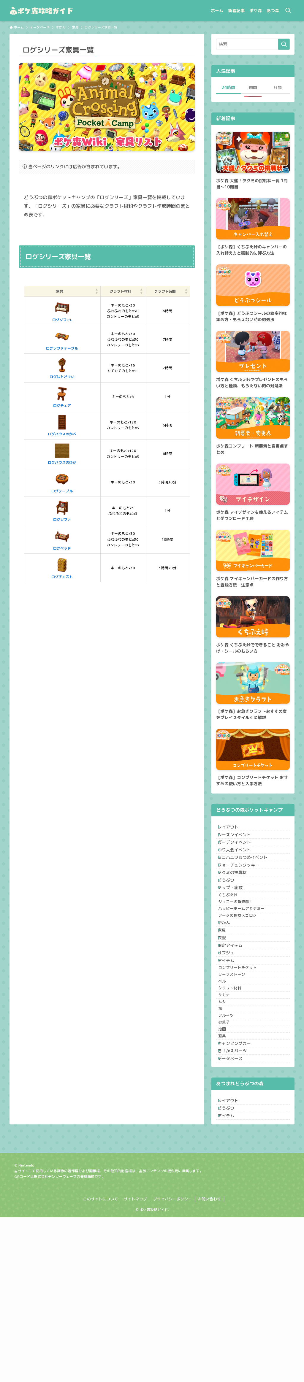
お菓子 (231, 1147)
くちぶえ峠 (235, 940)
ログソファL (53, 310)
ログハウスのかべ (53, 425)
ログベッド (53, 539)
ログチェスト (53, 567)
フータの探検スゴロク (245, 973)
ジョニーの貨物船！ (243, 950)
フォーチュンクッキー (243, 891)
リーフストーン (239, 1069)
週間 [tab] (253, 87)
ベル (229, 1080)
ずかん (228, 985)
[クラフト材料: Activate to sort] (111, 291)
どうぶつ (230, 916)
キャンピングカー (239, 1181)
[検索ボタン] (287, 10)
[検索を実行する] (284, 44)
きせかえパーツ (236, 1194)
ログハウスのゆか (53, 453)
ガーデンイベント (239, 854)
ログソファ (53, 510)
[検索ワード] (253, 44)
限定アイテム (234, 1022)
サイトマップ (135, 1363)
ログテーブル (53, 482)
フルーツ (233, 1136)
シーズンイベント (239, 842)
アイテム (230, 1047)
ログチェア (53, 396)
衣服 (226, 1010)
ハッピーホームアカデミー (249, 962)
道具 (229, 1169)
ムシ (229, 1114)
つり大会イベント (239, 866)
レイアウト (232, 829)
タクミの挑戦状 (236, 903)
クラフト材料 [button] (109, 291)
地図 (229, 1158)
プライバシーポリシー (172, 1363)
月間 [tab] (277, 87)
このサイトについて (100, 1363)
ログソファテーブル (53, 339)
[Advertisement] (107, 647)
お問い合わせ (209, 1363)
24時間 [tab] (228, 87)
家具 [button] (50, 291)
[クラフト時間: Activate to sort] (165, 291)
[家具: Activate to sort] (53, 291)
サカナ (231, 1102)
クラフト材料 (237, 1091)
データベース (234, 1206)
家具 (226, 997)
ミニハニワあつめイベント (247, 879)
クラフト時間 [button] (163, 291)
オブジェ (230, 1034)
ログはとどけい (52, 367)
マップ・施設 (234, 928)
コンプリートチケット (245, 1058)
